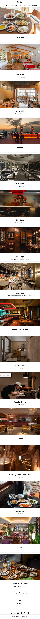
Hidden (22, 477)
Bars (16, 5)
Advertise (20, 603)
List (30, 5)
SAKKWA (20, 547)
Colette (20, 438)
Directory (34, 5)
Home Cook (22, 77)
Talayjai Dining (20, 402)
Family (21, 513)
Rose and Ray (20, 111)
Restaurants (6, 5)
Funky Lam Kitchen (20, 329)
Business (20, 606)
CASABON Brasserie (20, 583)
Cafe (23, 186)
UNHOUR (20, 183)
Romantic (24, 113)
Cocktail (24, 150)
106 (26, 593)
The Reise (20, 74)
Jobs (20, 600)
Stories (21, 5)
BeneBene (20, 37)
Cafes (12, 5)
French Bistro (22, 441)
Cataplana (20, 292)
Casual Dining (22, 222)
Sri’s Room (20, 220)
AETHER (20, 147)
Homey (21, 368)
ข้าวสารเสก (20, 511)
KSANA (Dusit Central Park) (20, 474)
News (25, 5)
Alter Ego (20, 256)
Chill (22, 40)
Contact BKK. (20, 609)
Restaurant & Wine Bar (24, 259)
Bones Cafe (20, 365)
